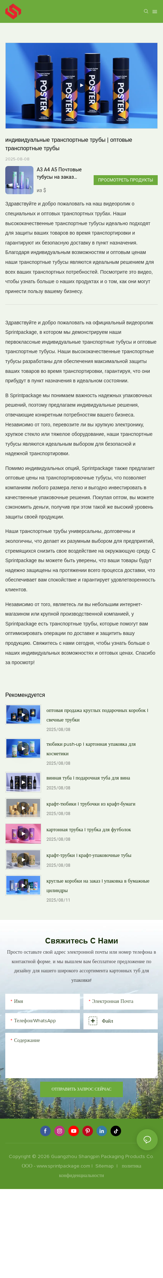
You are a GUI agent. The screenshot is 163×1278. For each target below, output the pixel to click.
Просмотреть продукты (125, 180)
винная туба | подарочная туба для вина (88, 778)
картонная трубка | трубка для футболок (88, 829)
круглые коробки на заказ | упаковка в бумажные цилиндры (98, 886)
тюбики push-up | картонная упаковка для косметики (91, 749)
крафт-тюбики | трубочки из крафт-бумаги (91, 804)
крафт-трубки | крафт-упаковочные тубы (88, 855)
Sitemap (104, 1166)
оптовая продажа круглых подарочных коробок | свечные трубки (97, 715)
